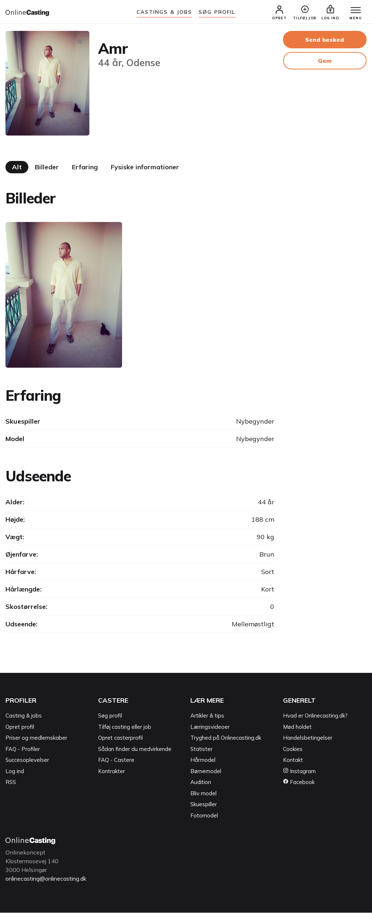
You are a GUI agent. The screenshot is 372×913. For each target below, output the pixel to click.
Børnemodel (205, 771)
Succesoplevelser (27, 760)
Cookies (293, 749)
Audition (200, 782)
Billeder (47, 167)
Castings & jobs (165, 12)
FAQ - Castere (116, 760)
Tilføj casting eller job (124, 727)
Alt (17, 167)
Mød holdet (297, 727)
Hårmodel (202, 760)
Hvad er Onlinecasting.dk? (315, 716)
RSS (10, 782)
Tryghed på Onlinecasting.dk (225, 738)
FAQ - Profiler (22, 749)
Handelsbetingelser (307, 738)
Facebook (299, 782)
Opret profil (19, 727)
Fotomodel (204, 815)
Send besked (324, 40)
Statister (201, 749)
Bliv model (203, 793)
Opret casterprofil (120, 738)
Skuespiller (203, 804)
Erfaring (85, 167)
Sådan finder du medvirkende (134, 749)
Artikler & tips (207, 716)
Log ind (14, 771)
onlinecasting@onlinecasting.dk (48, 879)
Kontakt (293, 760)
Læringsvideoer (210, 727)
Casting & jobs (23, 716)
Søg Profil (217, 12)
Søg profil (110, 716)
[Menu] (354, 11)
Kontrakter (111, 771)
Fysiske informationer (145, 167)
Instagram (299, 771)
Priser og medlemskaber (36, 738)
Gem (325, 61)
